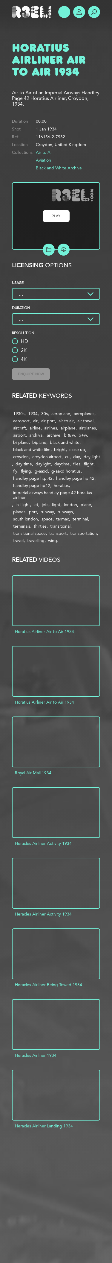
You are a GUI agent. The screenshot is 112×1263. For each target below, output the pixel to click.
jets (45, 504)
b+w (83, 435)
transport (58, 533)
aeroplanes (84, 413)
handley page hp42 (31, 485)
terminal (80, 519)
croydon (21, 456)
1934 (33, 413)
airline (35, 428)
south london (25, 519)
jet (35, 504)
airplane (68, 428)
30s (44, 413)
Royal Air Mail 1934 (33, 772)
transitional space (29, 533)
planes (19, 511)
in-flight (23, 504)
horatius (61, 485)
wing (52, 540)
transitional (60, 526)
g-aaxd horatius (66, 471)
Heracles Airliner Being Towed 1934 (48, 984)
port (33, 511)
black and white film (31, 449)
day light (92, 456)
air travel (85, 420)
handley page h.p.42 (33, 478)
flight (88, 464)
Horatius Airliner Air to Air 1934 (44, 631)
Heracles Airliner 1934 (35, 1055)
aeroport (21, 420)
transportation (83, 533)
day (76, 456)
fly (15, 471)
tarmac (62, 519)
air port (48, 420)
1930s (18, 413)
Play (56, 216)
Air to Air (44, 152)
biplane (39, 442)
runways (65, 511)
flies (76, 464)
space (47, 519)
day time (24, 464)
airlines (50, 428)
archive (53, 435)
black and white (64, 442)
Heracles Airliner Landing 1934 (44, 1126)
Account (79, 12)
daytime (62, 464)
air (35, 420)
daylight (43, 464)
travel (18, 540)
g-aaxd (41, 471)
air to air (66, 420)
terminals (21, 526)
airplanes (87, 428)
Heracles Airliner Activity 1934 (43, 843)
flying (26, 471)
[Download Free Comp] (64, 250)
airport (19, 435)
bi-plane (21, 442)
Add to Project (49, 250)
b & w (69, 435)
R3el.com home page (33, 12)
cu (67, 456)
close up (77, 449)
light (56, 504)
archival (36, 435)
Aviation (43, 160)
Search (94, 12)
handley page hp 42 (75, 478)
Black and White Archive (59, 168)
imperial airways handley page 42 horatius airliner (52, 495)
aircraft (19, 428)
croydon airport (47, 456)
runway (47, 511)
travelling (36, 540)
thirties (40, 526)
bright (60, 449)
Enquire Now (31, 374)
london (70, 504)
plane (86, 504)
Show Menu (64, 12)
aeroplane (60, 413)
